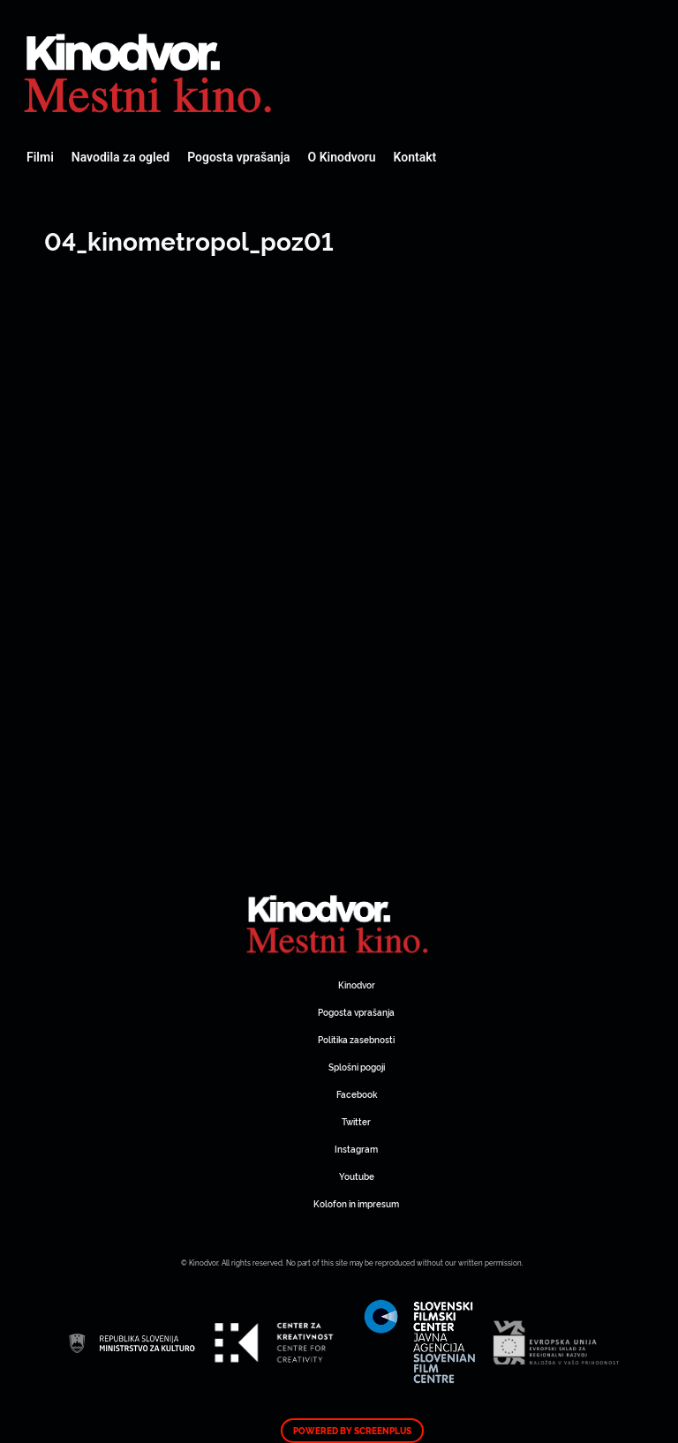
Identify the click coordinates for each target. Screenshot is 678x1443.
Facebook (356, 1094)
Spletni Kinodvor (150, 70)
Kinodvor (356, 984)
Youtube (356, 1176)
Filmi (40, 157)
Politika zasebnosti (356, 1039)
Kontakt (415, 157)
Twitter (356, 1121)
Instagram (356, 1148)
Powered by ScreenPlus (352, 1430)
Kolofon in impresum (356, 1203)
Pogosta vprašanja (238, 157)
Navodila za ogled (121, 157)
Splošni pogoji (356, 1066)
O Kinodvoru (342, 157)
